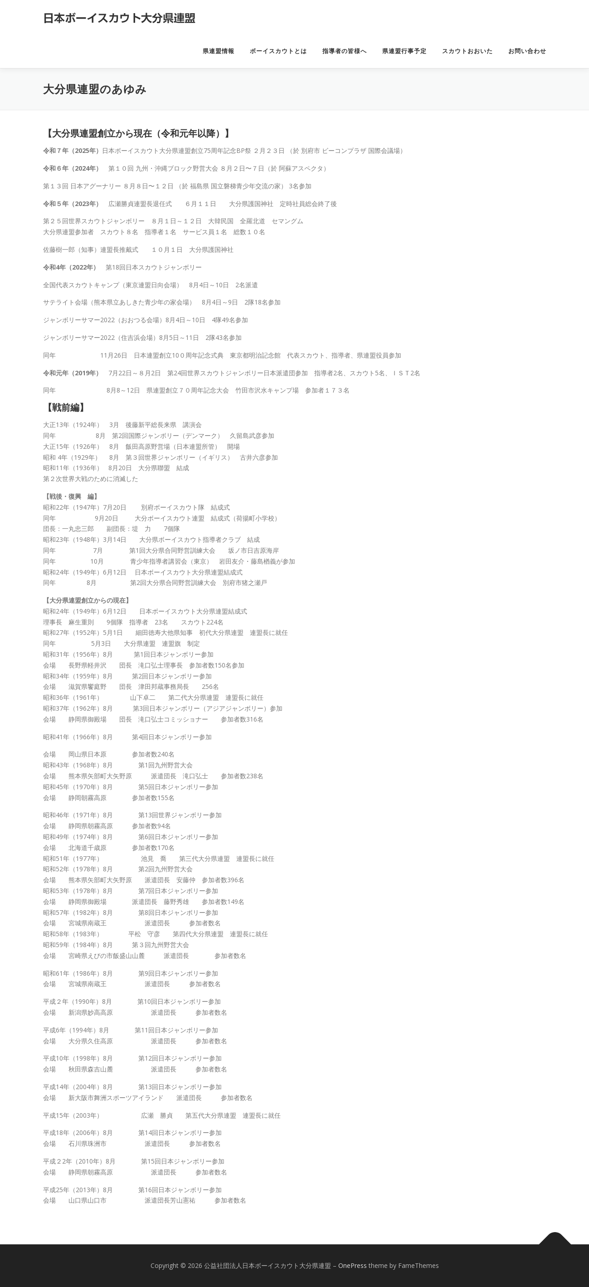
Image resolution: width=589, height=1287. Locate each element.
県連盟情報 (218, 51)
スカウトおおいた (467, 51)
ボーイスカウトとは (278, 51)
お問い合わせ (527, 51)
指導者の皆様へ (344, 51)
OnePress (352, 1265)
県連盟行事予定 (404, 51)
